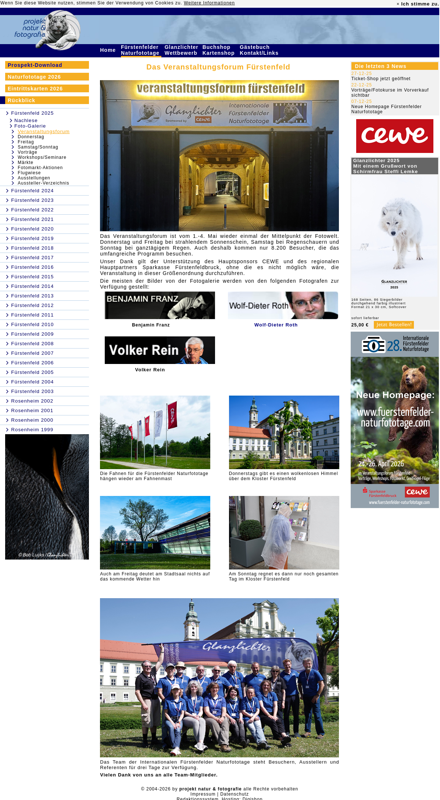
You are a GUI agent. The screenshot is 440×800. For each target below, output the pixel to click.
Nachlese (26, 120)
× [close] (398, 4)
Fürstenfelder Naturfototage (141, 50)
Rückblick (21, 100)
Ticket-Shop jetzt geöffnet (381, 78)
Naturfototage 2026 (34, 77)
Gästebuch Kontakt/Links (260, 50)
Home (109, 50)
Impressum (202, 794)
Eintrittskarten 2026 (35, 89)
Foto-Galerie (30, 126)
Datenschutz (234, 794)
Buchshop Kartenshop (220, 50)
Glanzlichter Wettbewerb (182, 50)
